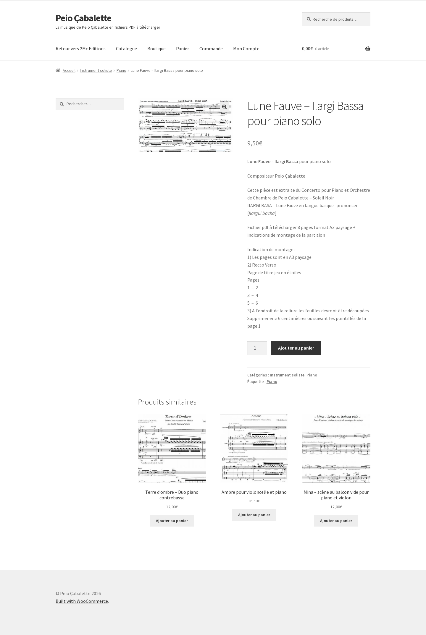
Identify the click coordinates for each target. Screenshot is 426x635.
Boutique (156, 48)
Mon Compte (246, 48)
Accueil (69, 70)
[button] (224, 107)
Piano (121, 70)
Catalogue (126, 48)
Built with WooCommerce (82, 601)
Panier (182, 48)
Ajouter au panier (296, 348)
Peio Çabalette (83, 18)
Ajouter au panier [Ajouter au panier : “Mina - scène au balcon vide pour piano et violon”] (336, 520)
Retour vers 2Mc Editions (81, 48)
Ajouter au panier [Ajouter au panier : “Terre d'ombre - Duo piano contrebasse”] (172, 520)
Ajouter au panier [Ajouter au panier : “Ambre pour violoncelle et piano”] (254, 514)
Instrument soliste (96, 70)
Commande (211, 48)
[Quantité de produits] (257, 348)
